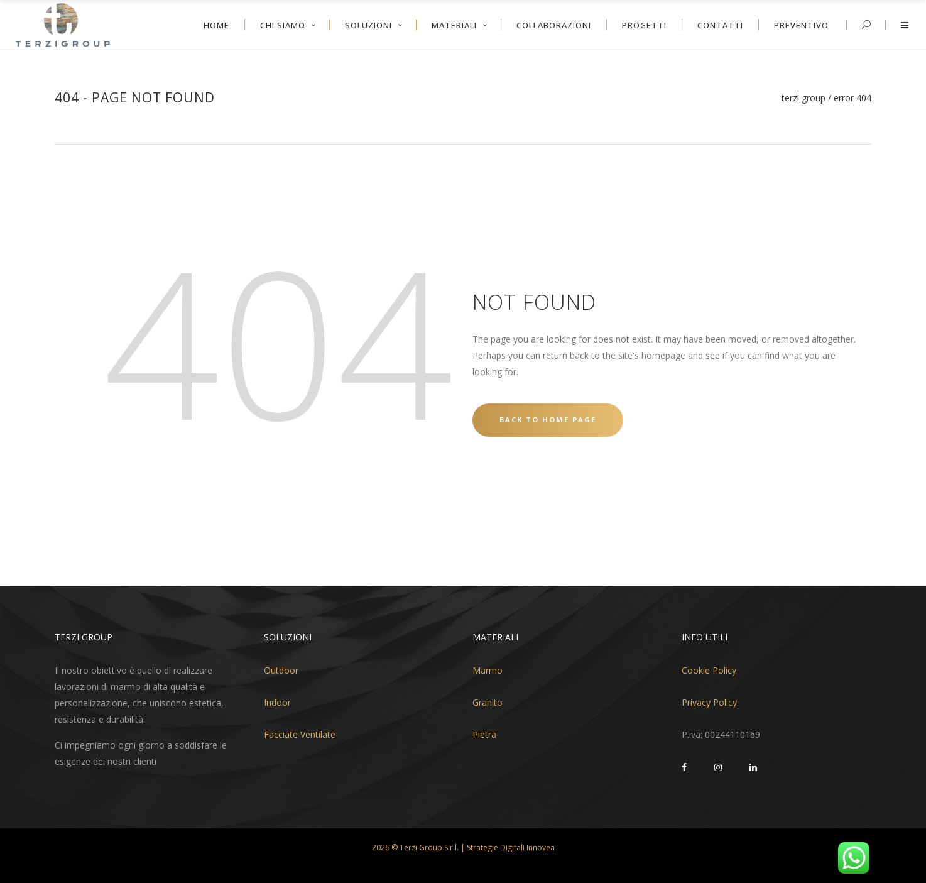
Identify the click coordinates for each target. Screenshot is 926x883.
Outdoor (281, 670)
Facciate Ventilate (299, 734)
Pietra (484, 734)
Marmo (487, 670)
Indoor (277, 702)
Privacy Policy (709, 702)
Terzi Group (803, 98)
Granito (487, 702)
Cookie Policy (709, 670)
